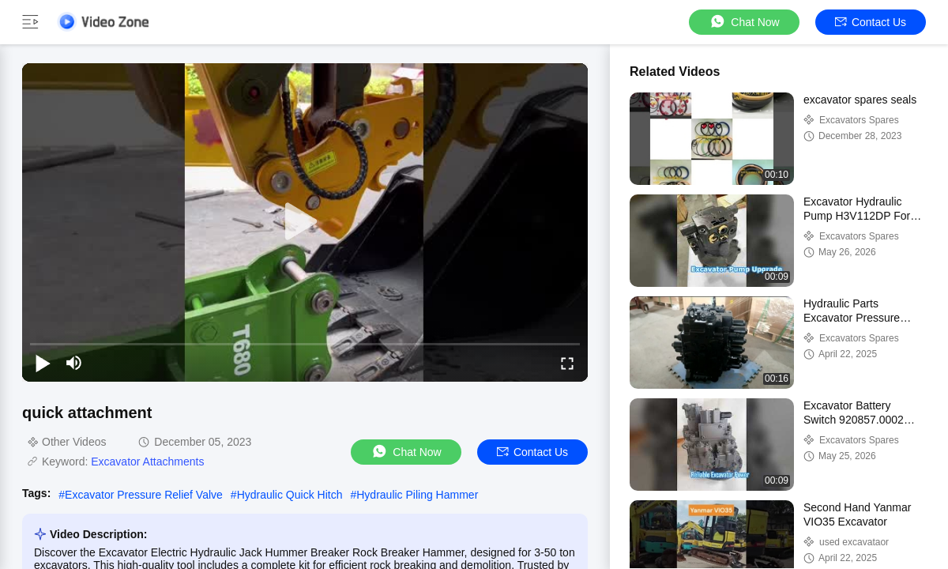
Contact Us (870, 22)
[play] (305, 222)
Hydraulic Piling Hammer (417, 494)
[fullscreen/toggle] (567, 363)
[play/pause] (42, 363)
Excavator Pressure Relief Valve (144, 494)
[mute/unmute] (74, 363)
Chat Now (744, 21)
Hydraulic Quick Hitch (290, 494)
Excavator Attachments (147, 461)
